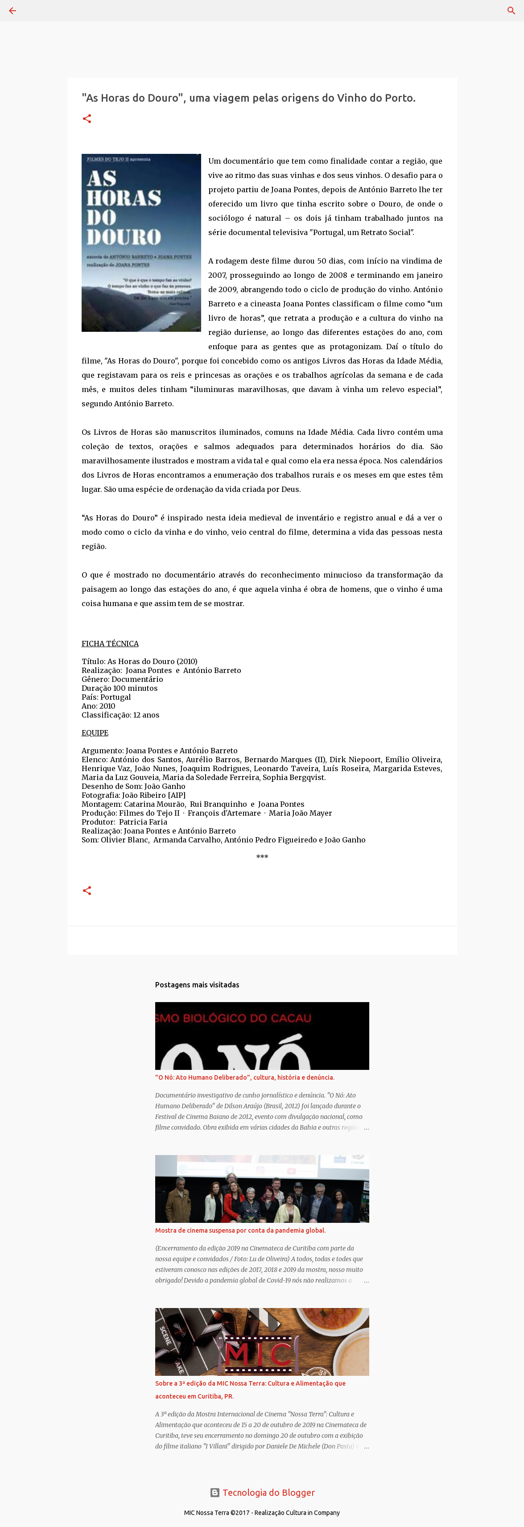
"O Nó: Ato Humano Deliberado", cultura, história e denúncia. (244, 1077)
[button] (87, 119)
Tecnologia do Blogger (262, 1492)
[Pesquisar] (37, 10)
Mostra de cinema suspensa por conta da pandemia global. (240, 1230)
